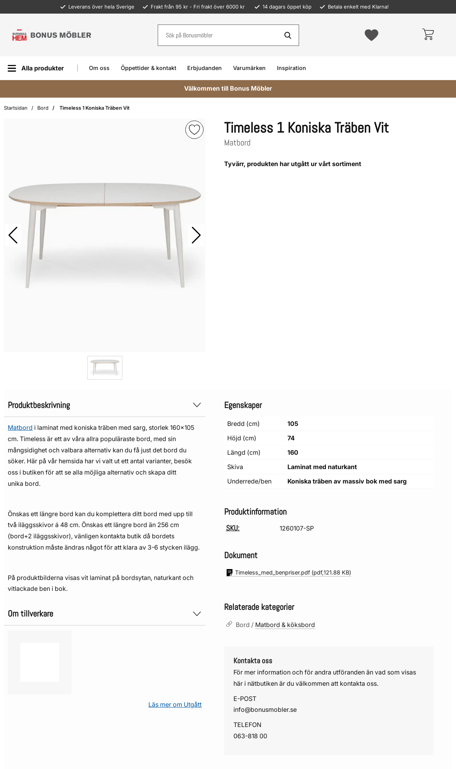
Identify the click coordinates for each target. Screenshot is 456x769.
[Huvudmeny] (35, 68)
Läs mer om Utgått (175, 704)
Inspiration (291, 68)
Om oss (99, 68)
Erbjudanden (204, 68)
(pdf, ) (288, 572)
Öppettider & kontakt (148, 68)
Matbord (20, 427)
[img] (194, 130)
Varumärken (249, 68)
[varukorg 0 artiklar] (427, 35)
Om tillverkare (105, 613)
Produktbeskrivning (105, 405)
